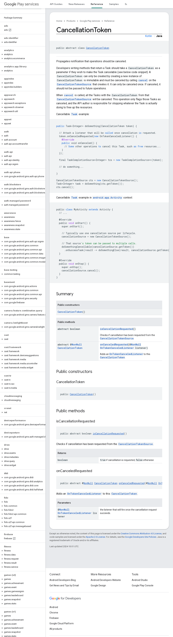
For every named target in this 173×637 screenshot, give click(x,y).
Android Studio (140, 580)
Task (74, 114)
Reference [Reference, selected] (97, 4)
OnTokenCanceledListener (117, 348)
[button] (22, 42)
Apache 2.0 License (95, 537)
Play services (21, 4)
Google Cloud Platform (62, 623)
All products (56, 629)
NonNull (77, 344)
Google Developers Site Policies (140, 537)
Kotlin (148, 36)
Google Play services (90, 21)
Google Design (98, 585)
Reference (109, 21)
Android (54, 607)
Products (71, 21)
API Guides (56, 4)
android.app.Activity (107, 197)
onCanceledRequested (114, 344)
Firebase (54, 618)
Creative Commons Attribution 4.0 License (141, 533)
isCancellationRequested (116, 329)
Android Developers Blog (63, 580)
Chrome (54, 612)
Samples (114, 4)
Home (59, 21)
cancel (143, 80)
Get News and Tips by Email (64, 585)
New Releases (77, 4)
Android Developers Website (106, 580)
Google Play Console (142, 585)
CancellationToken (97, 47)
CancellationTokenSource (74, 84)
